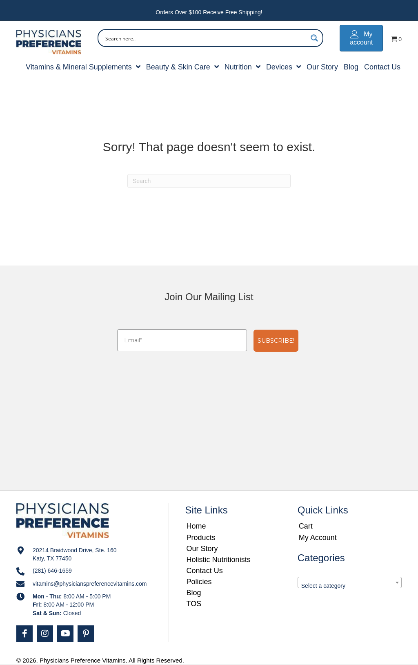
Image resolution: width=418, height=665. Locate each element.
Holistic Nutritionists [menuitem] (219, 560)
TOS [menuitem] (194, 604)
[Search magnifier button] (314, 38)
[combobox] (350, 582)
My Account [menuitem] (318, 537)
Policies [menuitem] (199, 582)
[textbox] (349, 585)
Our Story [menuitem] (202, 548)
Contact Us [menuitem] (205, 571)
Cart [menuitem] (306, 526)
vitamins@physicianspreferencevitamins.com (90, 583)
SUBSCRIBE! (276, 340)
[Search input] (205, 38)
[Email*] (182, 340)
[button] (24, 633)
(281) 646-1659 (52, 570)
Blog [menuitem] (194, 593)
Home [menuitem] (196, 526)
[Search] (209, 181)
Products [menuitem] (201, 537)
